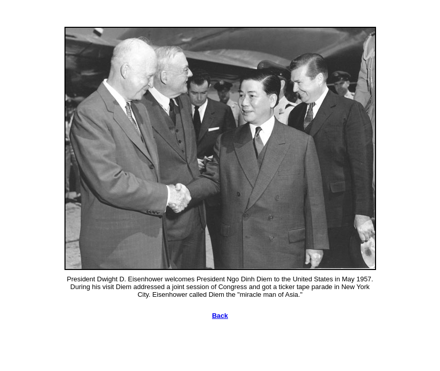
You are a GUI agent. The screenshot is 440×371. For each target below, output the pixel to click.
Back (220, 315)
